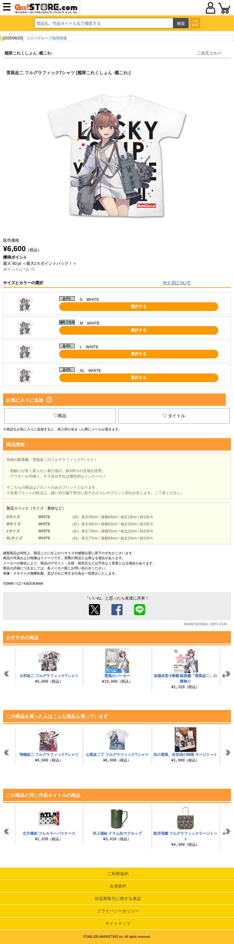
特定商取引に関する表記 (118, 898)
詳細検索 (195, 23)
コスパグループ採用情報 (46, 38)
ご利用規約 (117, 873)
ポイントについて (19, 269)
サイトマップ (118, 923)
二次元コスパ (209, 53)
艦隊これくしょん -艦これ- (28, 53)
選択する (139, 306)
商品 (59, 415)
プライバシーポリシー (118, 911)
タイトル (174, 415)
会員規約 (118, 886)
